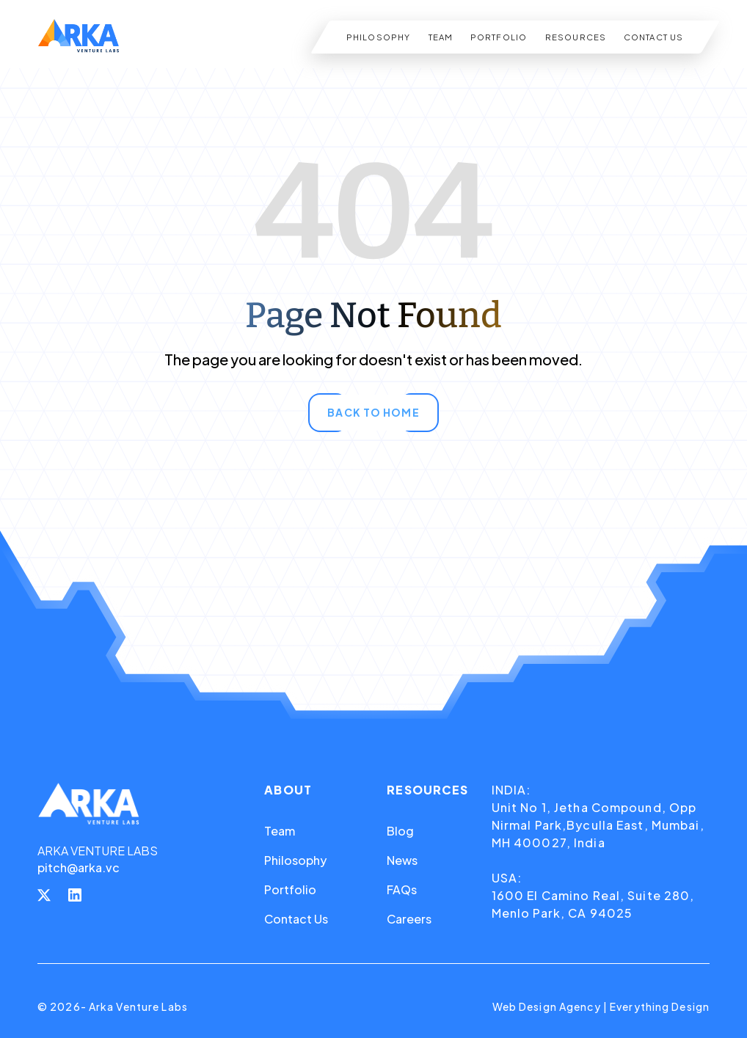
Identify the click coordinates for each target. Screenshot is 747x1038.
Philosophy (295, 860)
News (402, 860)
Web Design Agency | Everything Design (601, 1006)
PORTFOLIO (498, 37)
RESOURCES (574, 37)
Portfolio (290, 889)
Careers (409, 918)
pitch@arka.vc (78, 867)
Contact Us (296, 918)
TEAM (440, 37)
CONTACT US (653, 37)
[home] (78, 37)
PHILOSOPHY (378, 37)
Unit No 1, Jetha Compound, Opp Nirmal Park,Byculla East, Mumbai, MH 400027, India (598, 825)
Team (279, 830)
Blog (400, 830)
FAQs (402, 889)
